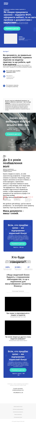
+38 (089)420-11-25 (18, 392)
